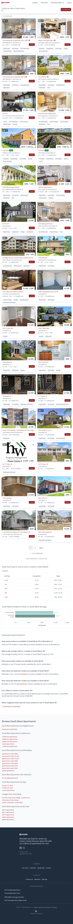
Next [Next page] (41, 548)
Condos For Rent (7, 788)
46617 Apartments (8, 810)
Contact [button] (32, 44)
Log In (69, 3)
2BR (6, 589)
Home (28, 559)
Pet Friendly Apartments (10, 778)
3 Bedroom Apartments (9, 739)
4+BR (6, 597)
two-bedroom (22, 684)
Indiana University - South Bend (12, 802)
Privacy (54, 907)
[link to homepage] (37, 834)
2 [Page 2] (35, 548)
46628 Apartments (8, 819)
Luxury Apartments (8, 790)
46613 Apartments (8, 815)
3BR (6, 593)
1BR (6, 584)
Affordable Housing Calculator (14, 897)
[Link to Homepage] (6, 3)
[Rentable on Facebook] (21, 848)
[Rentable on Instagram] (24, 848)
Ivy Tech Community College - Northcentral (16, 798)
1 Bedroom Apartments (9, 746)
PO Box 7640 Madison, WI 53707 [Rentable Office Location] (26, 853)
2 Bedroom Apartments (9, 737)
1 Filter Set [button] (66, 9)
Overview (33, 868)
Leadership (40, 868)
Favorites (44, 3)
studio (18, 664)
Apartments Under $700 (10, 766)
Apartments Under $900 (10, 761)
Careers (35, 3)
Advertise (37, 879)
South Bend (33, 559)
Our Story (25, 868)
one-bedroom (23, 674)
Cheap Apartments (8, 771)
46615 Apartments (8, 812)
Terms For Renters (44, 907)
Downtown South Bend (11, 706)
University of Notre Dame (10, 800)
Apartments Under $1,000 (10, 759)
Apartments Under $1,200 (10, 756)
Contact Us (29, 879)
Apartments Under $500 (10, 768)
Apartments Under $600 (10, 754)
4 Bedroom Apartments (9, 741)
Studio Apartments (8, 744)
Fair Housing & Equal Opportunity (15, 900)
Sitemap (44, 879)
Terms (36, 907)
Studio (6, 580)
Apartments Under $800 (10, 763)
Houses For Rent (7, 785)
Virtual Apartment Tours (12, 893)
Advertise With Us (57, 3)
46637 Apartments (8, 817)
